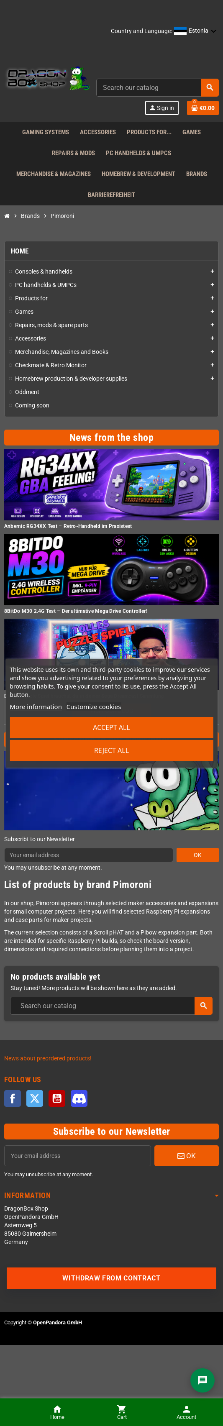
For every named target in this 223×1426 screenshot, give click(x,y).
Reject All (111, 750)
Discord (79, 1098)
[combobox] (157, 88)
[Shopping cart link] (203, 108)
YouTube (57, 1098)
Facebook (12, 1098)
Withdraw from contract (111, 1278)
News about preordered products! (48, 1058)
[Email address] (77, 1155)
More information (36, 706)
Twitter (34, 1098)
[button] (195, 31)
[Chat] (202, 1380)
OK (198, 855)
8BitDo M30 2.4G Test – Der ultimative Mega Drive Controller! (75, 611)
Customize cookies (94, 706)
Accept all (111, 727)
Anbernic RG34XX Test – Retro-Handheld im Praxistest (68, 526)
